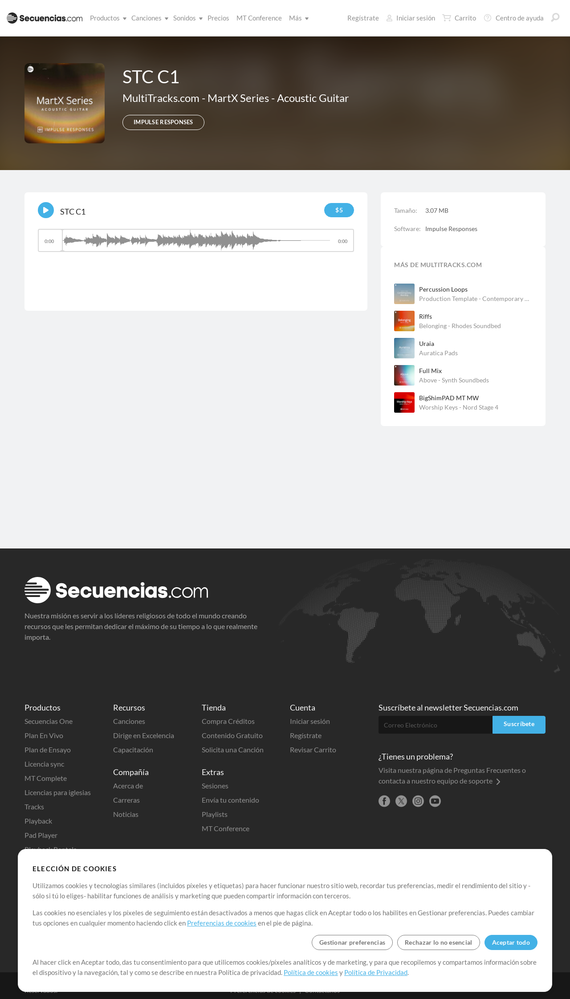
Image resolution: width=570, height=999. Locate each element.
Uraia (426, 343)
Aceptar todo (511, 942)
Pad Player (40, 835)
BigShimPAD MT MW (449, 398)
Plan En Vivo (43, 735)
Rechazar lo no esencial (438, 942)
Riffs (425, 316)
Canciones (148, 18)
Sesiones (215, 785)
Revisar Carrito (313, 749)
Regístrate (363, 18)
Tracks (34, 806)
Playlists (215, 814)
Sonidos (186, 18)
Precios (218, 18)
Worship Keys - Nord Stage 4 (458, 407)
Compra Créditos (228, 721)
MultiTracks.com (162, 97)
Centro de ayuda (513, 17)
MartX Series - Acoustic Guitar (278, 97)
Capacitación (133, 749)
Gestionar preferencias (352, 942)
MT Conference (259, 18)
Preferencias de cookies (221, 923)
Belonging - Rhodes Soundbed (460, 325)
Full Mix (430, 370)
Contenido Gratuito (232, 735)
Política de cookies (311, 972)
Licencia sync (44, 763)
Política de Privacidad (375, 972)
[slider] (196, 240)
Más (297, 18)
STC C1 (73, 211)
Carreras (126, 800)
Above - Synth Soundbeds (454, 380)
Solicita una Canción (233, 749)
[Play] (46, 210)
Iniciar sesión (410, 18)
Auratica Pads (438, 353)
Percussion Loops (443, 289)
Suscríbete (519, 723)
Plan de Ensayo (47, 749)
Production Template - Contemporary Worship (475, 298)
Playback (38, 820)
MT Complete (45, 778)
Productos (106, 18)
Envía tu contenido (230, 800)
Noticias (125, 814)
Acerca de (128, 785)
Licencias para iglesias (57, 792)
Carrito (459, 17)
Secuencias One (48, 721)
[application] (196, 244)
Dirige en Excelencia (143, 735)
